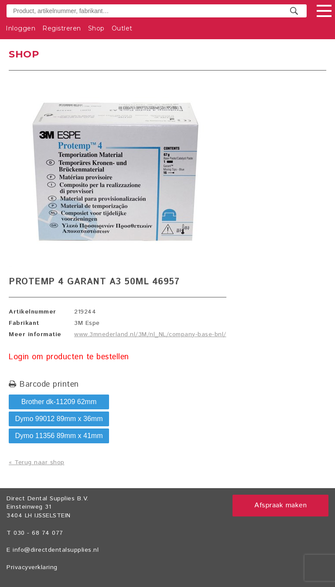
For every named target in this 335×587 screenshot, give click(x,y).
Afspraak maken (280, 505)
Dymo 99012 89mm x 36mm (59, 418)
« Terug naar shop (37, 462)
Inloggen (20, 28)
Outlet (122, 28)
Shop (96, 28)
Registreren (61, 28)
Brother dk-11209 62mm (59, 401)
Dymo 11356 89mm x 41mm (59, 435)
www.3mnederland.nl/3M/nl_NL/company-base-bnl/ (150, 334)
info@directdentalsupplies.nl (56, 550)
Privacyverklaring (32, 567)
